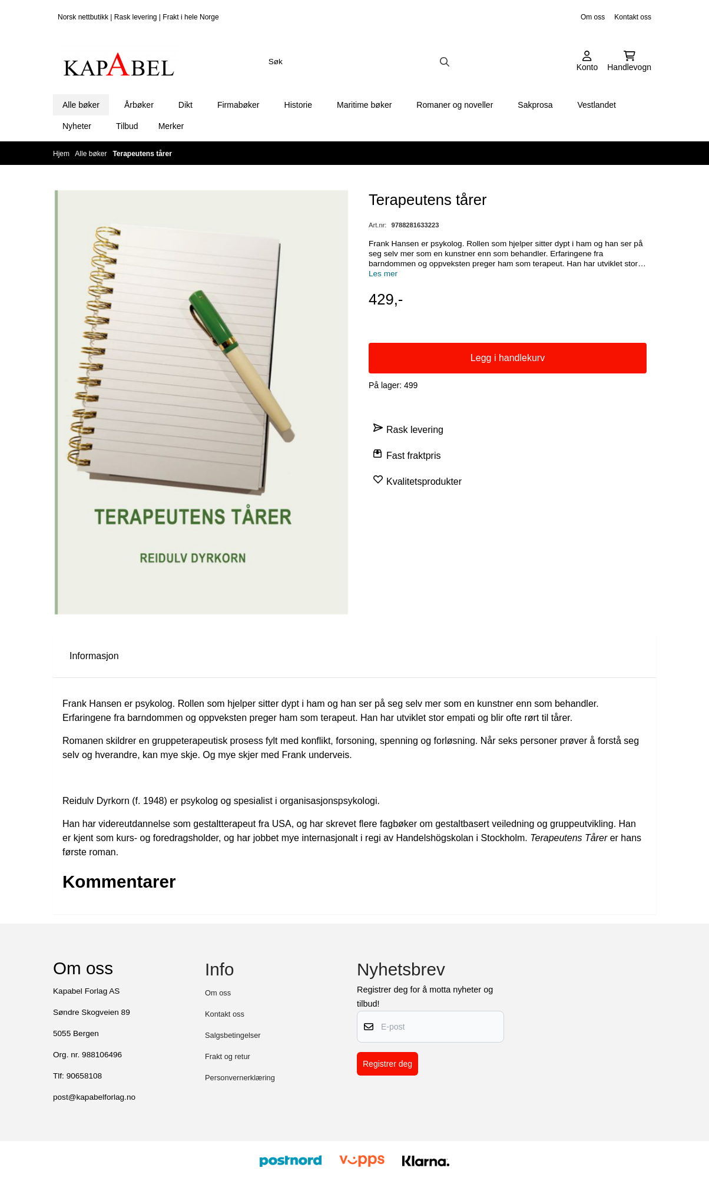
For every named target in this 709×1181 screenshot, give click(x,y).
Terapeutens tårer (141, 154)
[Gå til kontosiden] (587, 62)
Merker (171, 126)
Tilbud (127, 126)
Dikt (185, 105)
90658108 (84, 1075)
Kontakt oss (632, 17)
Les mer (383, 273)
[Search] (445, 62)
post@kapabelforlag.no (94, 1097)
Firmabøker (238, 105)
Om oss (593, 17)
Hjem (62, 154)
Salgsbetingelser (233, 1035)
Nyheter (76, 126)
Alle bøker (81, 105)
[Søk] (358, 61)
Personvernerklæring (240, 1077)
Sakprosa (535, 105)
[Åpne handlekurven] (629, 62)
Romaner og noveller (454, 105)
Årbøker (139, 105)
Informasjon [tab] (94, 656)
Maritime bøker (364, 105)
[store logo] (119, 62)
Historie (298, 105)
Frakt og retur (227, 1056)
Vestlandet (596, 105)
